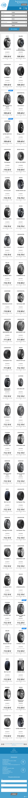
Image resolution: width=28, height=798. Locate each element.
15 (20, 743)
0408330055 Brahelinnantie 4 (22, 1)
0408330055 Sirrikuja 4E (23, 2)
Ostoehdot (14, 750)
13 (17, 743)
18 (12, 745)
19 (13, 745)
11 (14, 743)
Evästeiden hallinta (14, 751)
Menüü (16, 8)
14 (18, 743)
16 (21, 743)
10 (13, 743)
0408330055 (6, 762)
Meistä (14, 749)
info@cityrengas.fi (7, 763)
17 (22, 743)
